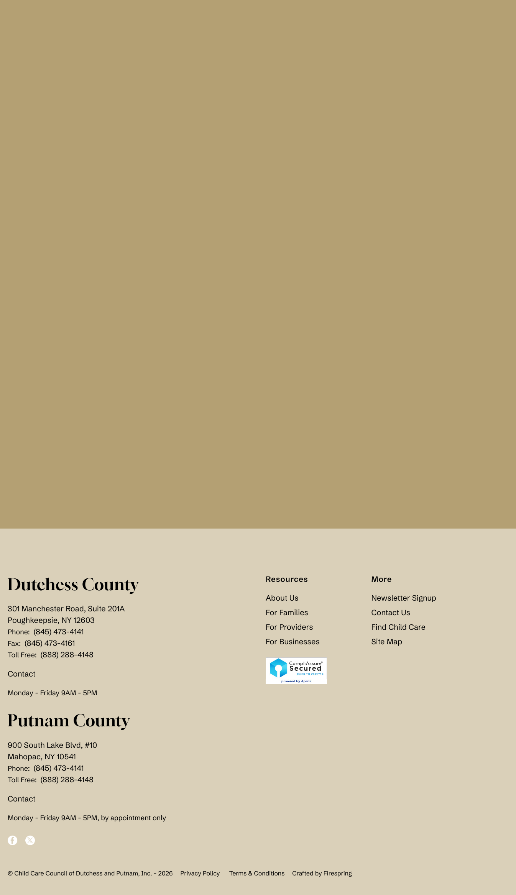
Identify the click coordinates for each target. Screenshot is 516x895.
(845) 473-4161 (50, 644)
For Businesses (293, 642)
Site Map (386, 642)
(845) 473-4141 (59, 632)
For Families (287, 613)
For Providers (289, 627)
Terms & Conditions (257, 874)
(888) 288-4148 (67, 655)
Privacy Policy (200, 874)
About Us (282, 598)
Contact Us (390, 613)
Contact (22, 675)
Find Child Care (398, 627)
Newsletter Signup (403, 598)
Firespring (338, 874)
